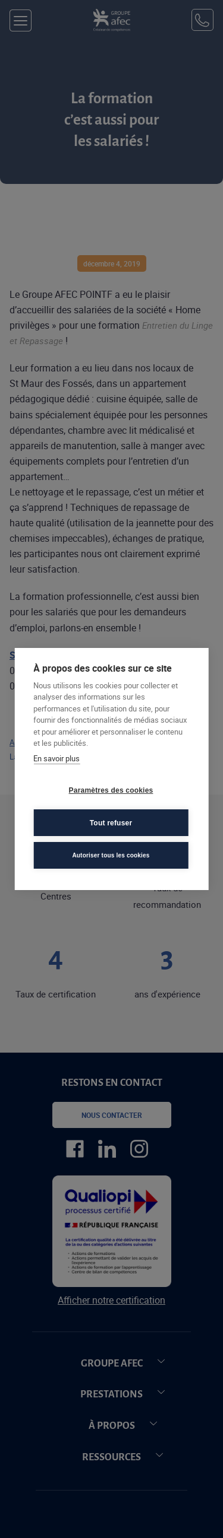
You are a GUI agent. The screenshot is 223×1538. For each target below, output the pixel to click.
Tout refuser (111, 823)
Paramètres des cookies (111, 790)
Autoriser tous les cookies (110, 855)
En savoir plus (56, 758)
